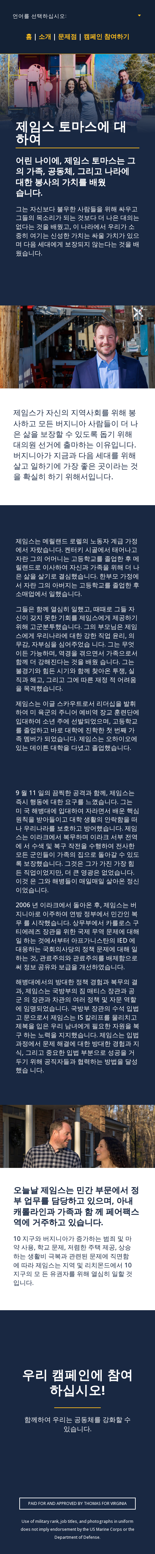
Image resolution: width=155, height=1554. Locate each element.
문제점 (67, 36)
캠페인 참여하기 (106, 36)
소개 (45, 36)
